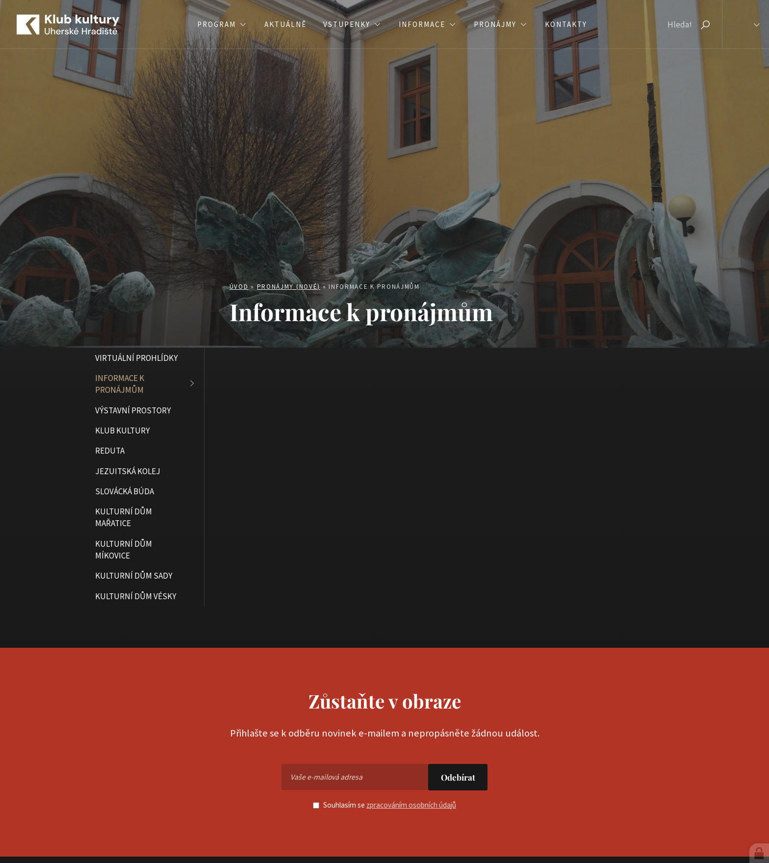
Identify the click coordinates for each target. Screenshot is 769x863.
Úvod (239, 286)
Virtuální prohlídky (136, 358)
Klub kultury (122, 430)
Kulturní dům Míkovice (123, 549)
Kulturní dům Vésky (135, 596)
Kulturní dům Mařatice (123, 517)
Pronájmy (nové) (289, 286)
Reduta (110, 450)
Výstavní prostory (133, 410)
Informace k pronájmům (119, 384)
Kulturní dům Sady (133, 575)
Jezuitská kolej (127, 471)
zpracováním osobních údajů (411, 805)
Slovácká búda (124, 491)
